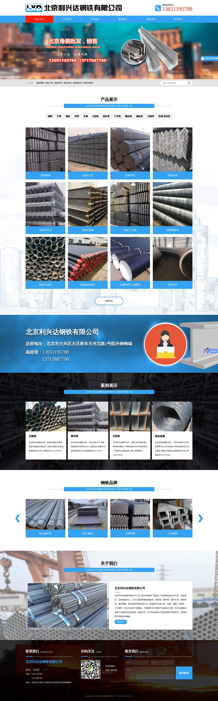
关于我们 (67, 19)
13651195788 (209, 58)
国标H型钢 (88, 83)
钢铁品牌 (150, 19)
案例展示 (122, 19)
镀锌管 (106, 116)
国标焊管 (58, 83)
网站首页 (39, 19)
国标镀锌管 (77, 83)
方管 (59, 116)
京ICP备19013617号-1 (125, 696)
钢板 (68, 116)
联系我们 (178, 19)
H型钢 (95, 116)
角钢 (85, 116)
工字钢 (117, 116)
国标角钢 (67, 83)
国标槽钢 (40, 83)
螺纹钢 (128, 116)
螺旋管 (139, 116)
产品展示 (95, 19)
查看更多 (109, 301)
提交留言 (184, 673)
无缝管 (150, 116)
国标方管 (49, 83)
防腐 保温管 (164, 116)
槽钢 (50, 116)
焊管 (77, 116)
